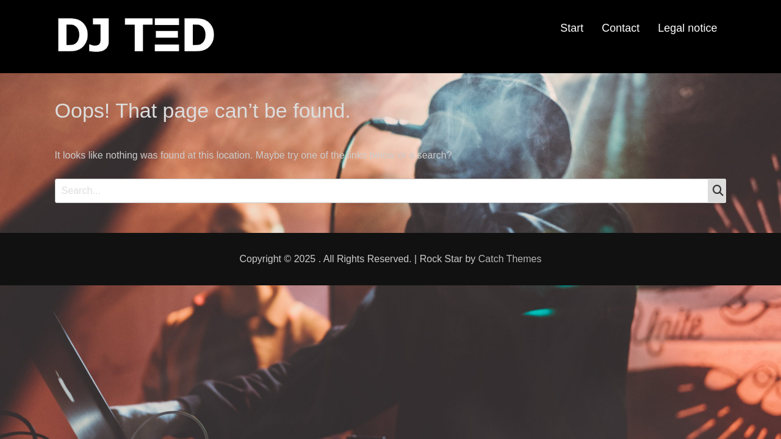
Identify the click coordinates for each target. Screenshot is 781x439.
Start (571, 28)
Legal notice (687, 28)
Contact (620, 28)
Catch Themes (510, 259)
